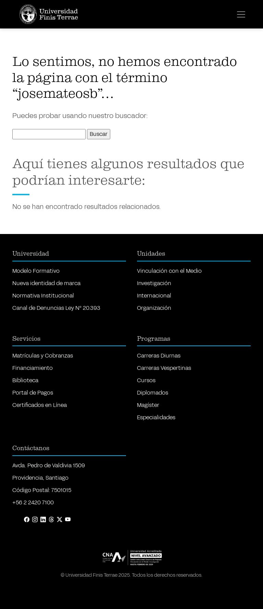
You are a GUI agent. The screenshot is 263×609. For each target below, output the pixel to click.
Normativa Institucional (43, 296)
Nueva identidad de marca (46, 283)
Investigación (154, 283)
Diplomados (152, 393)
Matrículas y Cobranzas (42, 356)
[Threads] (51, 520)
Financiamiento (32, 368)
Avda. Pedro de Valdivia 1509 (48, 465)
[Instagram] (35, 520)
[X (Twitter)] (59, 520)
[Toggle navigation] (241, 14)
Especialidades (156, 417)
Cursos (146, 380)
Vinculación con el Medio (169, 271)
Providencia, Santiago (40, 478)
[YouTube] (68, 520)
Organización (154, 308)
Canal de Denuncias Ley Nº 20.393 (56, 308)
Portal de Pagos (32, 393)
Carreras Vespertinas (164, 368)
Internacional (154, 296)
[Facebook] (26, 520)
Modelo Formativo (36, 271)
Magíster (148, 405)
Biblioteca (25, 380)
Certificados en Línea (39, 405)
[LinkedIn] (43, 520)
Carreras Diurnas (158, 356)
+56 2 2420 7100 (33, 502)
